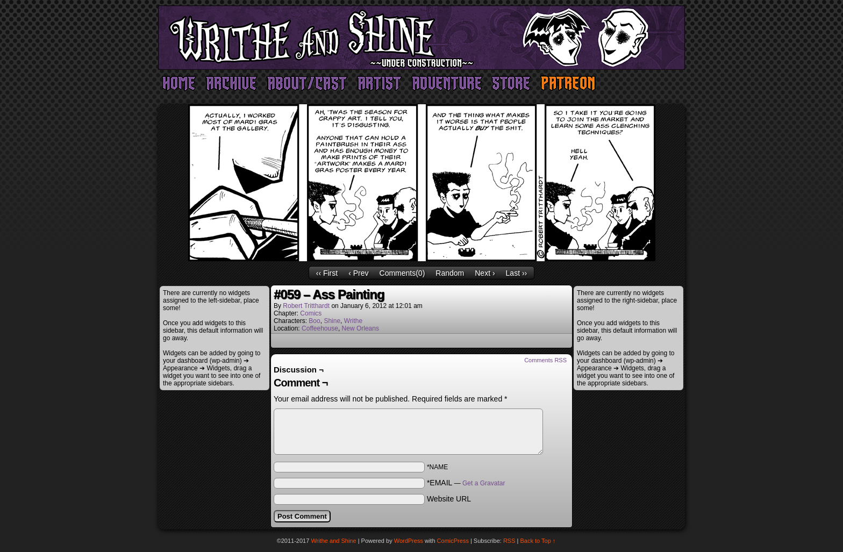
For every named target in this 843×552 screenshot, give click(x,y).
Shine (332, 321)
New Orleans (360, 328)
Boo (314, 321)
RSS (509, 540)
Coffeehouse (320, 328)
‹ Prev (358, 273)
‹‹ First (327, 273)
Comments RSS (545, 360)
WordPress (408, 540)
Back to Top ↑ (538, 540)
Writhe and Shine (421, 37)
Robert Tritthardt (306, 306)
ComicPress (453, 540)
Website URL (449, 498)
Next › (485, 273)
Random (449, 273)
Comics (311, 313)
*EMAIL (466, 482)
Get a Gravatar (483, 483)
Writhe (353, 321)
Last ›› (516, 273)
